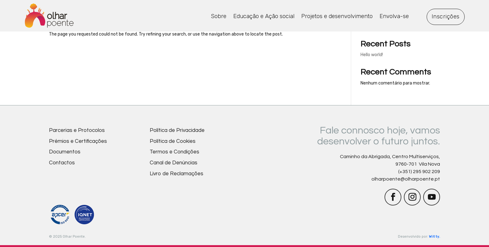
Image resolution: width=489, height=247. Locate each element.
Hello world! (372, 54)
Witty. (434, 237)
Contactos (62, 163)
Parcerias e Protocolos (77, 130)
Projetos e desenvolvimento (337, 16)
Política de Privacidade (177, 130)
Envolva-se (394, 16)
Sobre (218, 16)
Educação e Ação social (263, 16)
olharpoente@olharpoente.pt (405, 179)
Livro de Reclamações (176, 174)
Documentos (64, 152)
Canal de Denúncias (173, 163)
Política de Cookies (173, 141)
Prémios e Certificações (78, 141)
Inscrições (446, 16)
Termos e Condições (174, 152)
